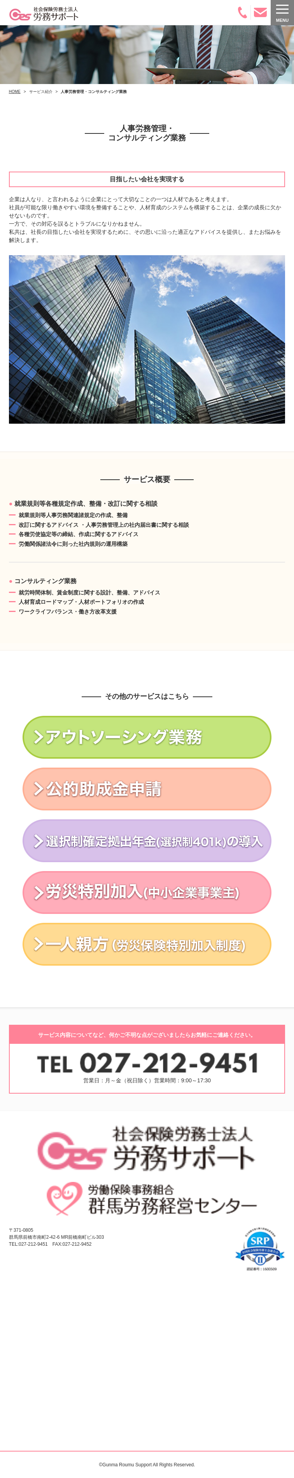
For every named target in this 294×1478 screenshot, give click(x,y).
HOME (15, 91)
